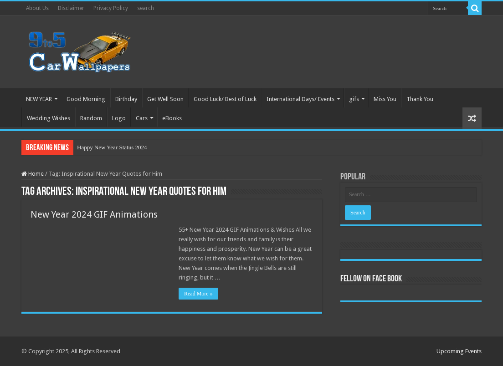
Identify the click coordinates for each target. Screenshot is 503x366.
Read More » (198, 293)
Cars (142, 118)
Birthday (126, 99)
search (145, 8)
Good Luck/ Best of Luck (225, 99)
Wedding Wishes (48, 118)
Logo (119, 118)
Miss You (385, 99)
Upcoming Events (459, 351)
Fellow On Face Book (371, 279)
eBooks (172, 118)
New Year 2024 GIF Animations (94, 214)
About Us (37, 8)
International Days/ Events (300, 99)
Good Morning (86, 99)
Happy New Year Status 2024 (112, 147)
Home (32, 173)
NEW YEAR (39, 99)
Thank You (419, 99)
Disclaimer (71, 8)
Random (91, 118)
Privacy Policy (110, 8)
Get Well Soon (165, 99)
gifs (354, 99)
